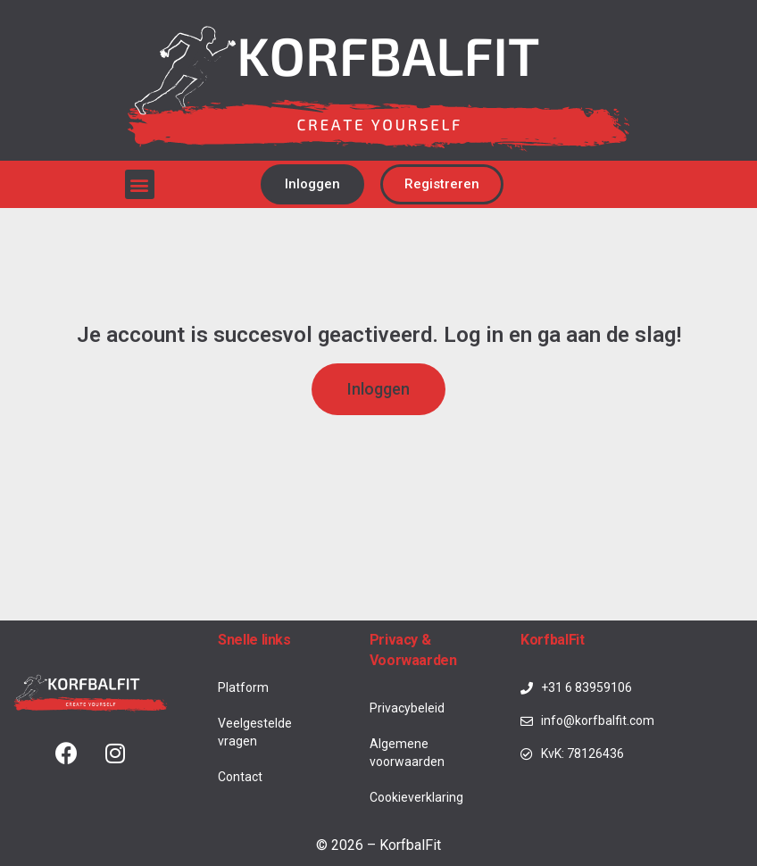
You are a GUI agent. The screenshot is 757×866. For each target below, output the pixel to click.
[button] (139, 184)
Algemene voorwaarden (407, 753)
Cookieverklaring (416, 797)
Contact (240, 777)
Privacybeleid (407, 708)
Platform (243, 687)
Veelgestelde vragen (255, 732)
